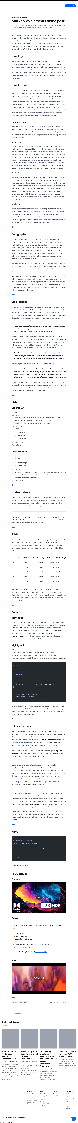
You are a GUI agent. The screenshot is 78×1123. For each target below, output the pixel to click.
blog (21, 1033)
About (27, 6)
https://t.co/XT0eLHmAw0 (41, 975)
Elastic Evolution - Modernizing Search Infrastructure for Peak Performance (10, 1087)
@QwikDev (30, 956)
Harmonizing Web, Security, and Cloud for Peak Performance (29, 1086)
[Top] (13, 227)
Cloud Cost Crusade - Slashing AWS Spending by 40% (67, 1084)
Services (34, 6)
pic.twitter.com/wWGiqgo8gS (22, 978)
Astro (25, 1033)
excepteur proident (22, 812)
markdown (15, 1033)
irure (16, 742)
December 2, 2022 (41, 983)
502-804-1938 (70, 6)
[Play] (39, 1009)
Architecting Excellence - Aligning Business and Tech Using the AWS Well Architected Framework (48, 1089)
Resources (42, 6)
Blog (51, 6)
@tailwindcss (40, 956)
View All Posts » (6, 1056)
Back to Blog (16, 1044)
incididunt (51, 842)
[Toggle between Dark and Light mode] (61, 5)
